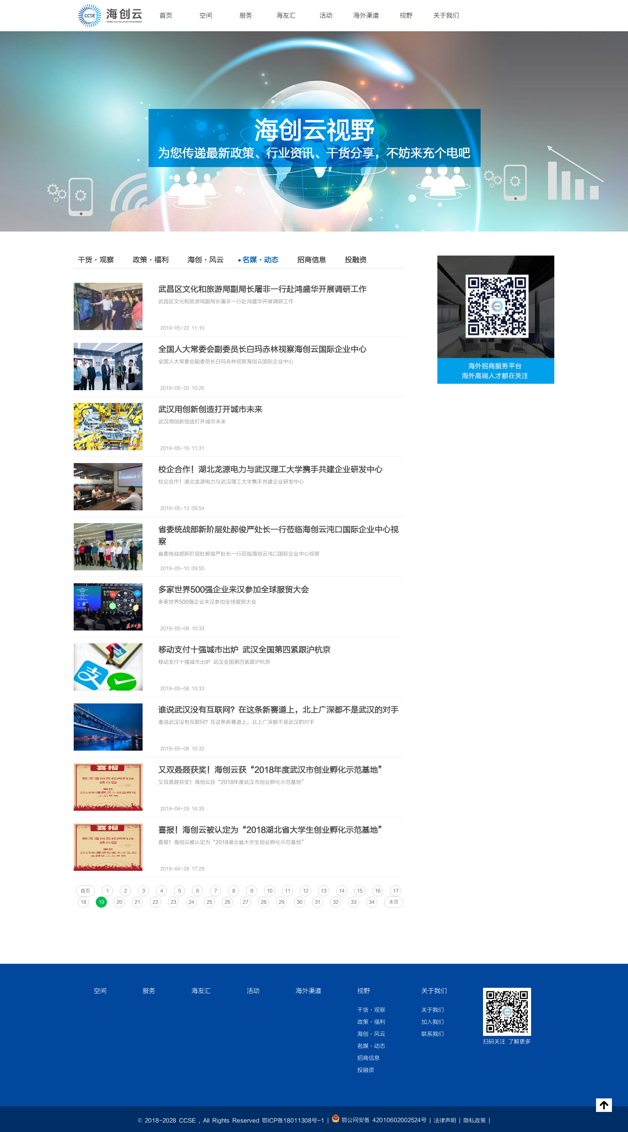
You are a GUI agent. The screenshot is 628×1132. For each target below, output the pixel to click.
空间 (205, 15)
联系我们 (432, 1034)
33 (353, 902)
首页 (165, 15)
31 (317, 902)
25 (209, 902)
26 (227, 902)
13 (323, 890)
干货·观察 (96, 260)
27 (245, 902)
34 (371, 902)
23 (173, 902)
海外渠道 (366, 15)
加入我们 (432, 1022)
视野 (406, 15)
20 (119, 902)
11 (287, 890)
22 (155, 902)
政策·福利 (151, 260)
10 (269, 890)
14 (341, 890)
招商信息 (311, 260)
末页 (394, 902)
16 (377, 890)
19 (101, 902)
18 (83, 902)
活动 (326, 15)
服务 (246, 15)
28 (263, 902)
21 (137, 902)
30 (299, 902)
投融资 (355, 260)
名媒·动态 (260, 260)
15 (359, 890)
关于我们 (446, 15)
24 (191, 902)
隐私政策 (474, 1121)
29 (281, 902)
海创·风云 (205, 260)
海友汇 (286, 15)
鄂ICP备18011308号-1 (293, 1121)
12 (305, 890)
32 (335, 902)
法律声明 (445, 1121)
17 (396, 890)
